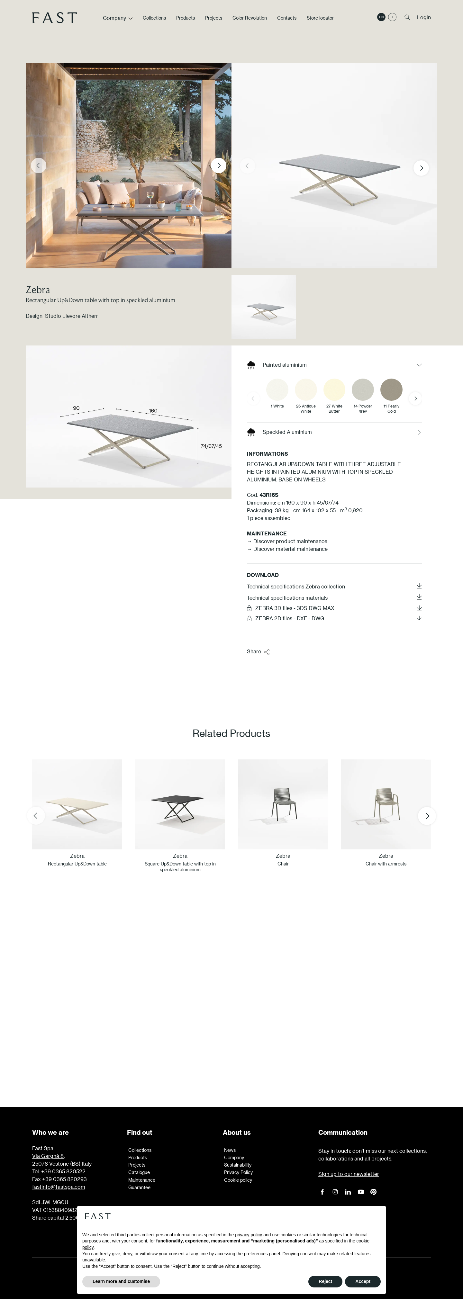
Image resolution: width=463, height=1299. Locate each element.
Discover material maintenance (290, 549)
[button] (426, 168)
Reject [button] (325, 1281)
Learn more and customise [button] (121, 1281)
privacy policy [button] (248, 1234)
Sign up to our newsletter (348, 1174)
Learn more (231, 1048)
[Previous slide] (38, 165)
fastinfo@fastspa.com (58, 1187)
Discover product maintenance (290, 541)
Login (424, 17)
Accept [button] (362, 1281)
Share (258, 651)
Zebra (38, 289)
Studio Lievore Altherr (71, 316)
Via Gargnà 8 (48, 1156)
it (392, 17)
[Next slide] (218, 165)
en (381, 17)
